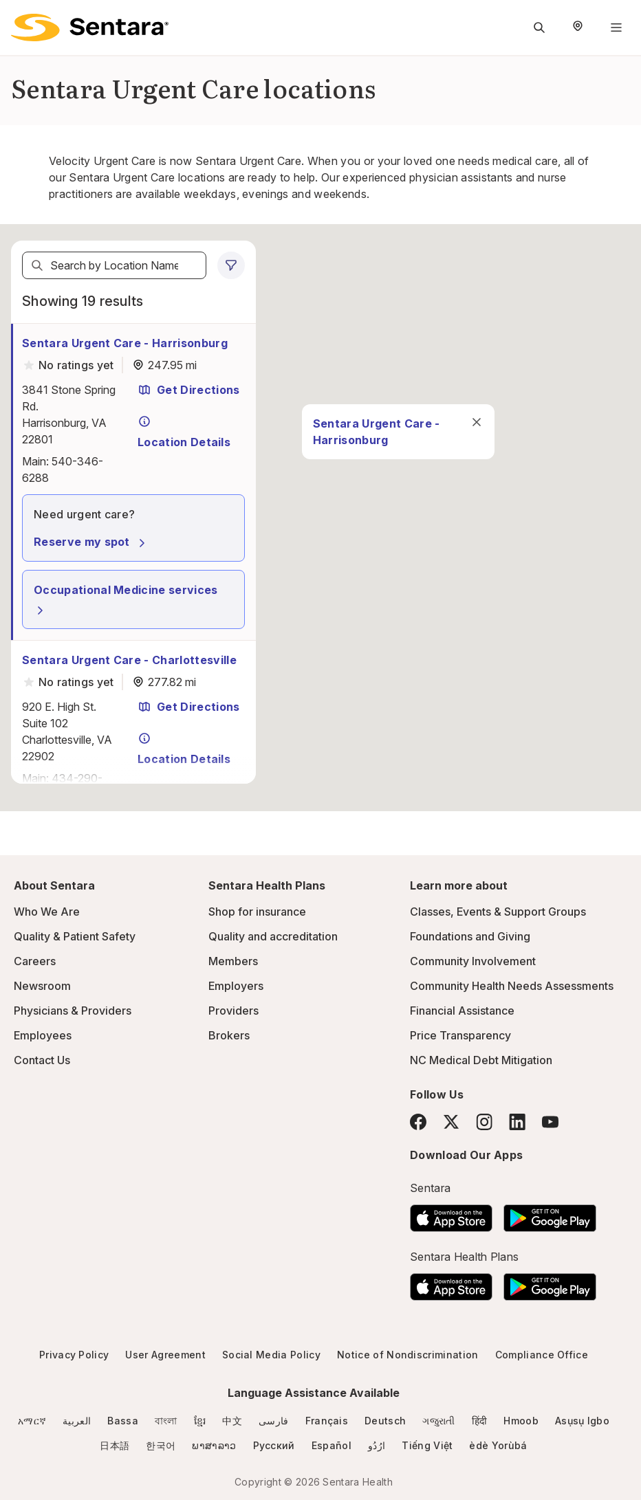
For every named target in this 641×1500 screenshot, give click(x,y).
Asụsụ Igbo (582, 1420)
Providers (233, 1010)
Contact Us (42, 1060)
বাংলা (166, 1420)
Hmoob (521, 1420)
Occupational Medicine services (126, 600)
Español (331, 1445)
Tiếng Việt (427, 1445)
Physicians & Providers (72, 1010)
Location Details (184, 432)
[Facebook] (418, 1122)
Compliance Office (541, 1354)
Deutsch (385, 1420)
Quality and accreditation (273, 936)
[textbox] (114, 265)
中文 (232, 1420)
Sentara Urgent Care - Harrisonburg (125, 343)
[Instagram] (484, 1121)
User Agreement (165, 1354)
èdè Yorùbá (498, 1445)
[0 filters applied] (231, 265)
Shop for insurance (257, 911)
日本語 (114, 1445)
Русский (274, 1445)
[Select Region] (577, 27)
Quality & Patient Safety (74, 936)
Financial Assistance (462, 1010)
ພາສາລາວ (214, 1445)
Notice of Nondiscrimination (408, 1354)
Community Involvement (473, 961)
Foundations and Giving (470, 936)
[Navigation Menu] (616, 27)
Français (327, 1420)
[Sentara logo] (90, 27)
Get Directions (188, 390)
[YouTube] (550, 1122)
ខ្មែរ (200, 1420)
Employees (43, 1035)
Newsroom (42, 986)
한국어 (160, 1445)
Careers (35, 961)
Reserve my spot (91, 542)
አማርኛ (32, 1420)
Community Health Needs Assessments (511, 986)
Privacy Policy (74, 1354)
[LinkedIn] (517, 1121)
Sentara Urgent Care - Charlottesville (129, 660)
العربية (77, 1420)
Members (233, 961)
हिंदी (480, 1420)
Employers (235, 986)
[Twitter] (451, 1122)
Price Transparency (460, 1035)
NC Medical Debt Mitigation (481, 1060)
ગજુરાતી (438, 1420)
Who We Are (47, 911)
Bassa (122, 1420)
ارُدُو (376, 1445)
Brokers (229, 1035)
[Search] (37, 265)
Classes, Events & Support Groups (498, 911)
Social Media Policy (271, 1354)
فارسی (274, 1420)
